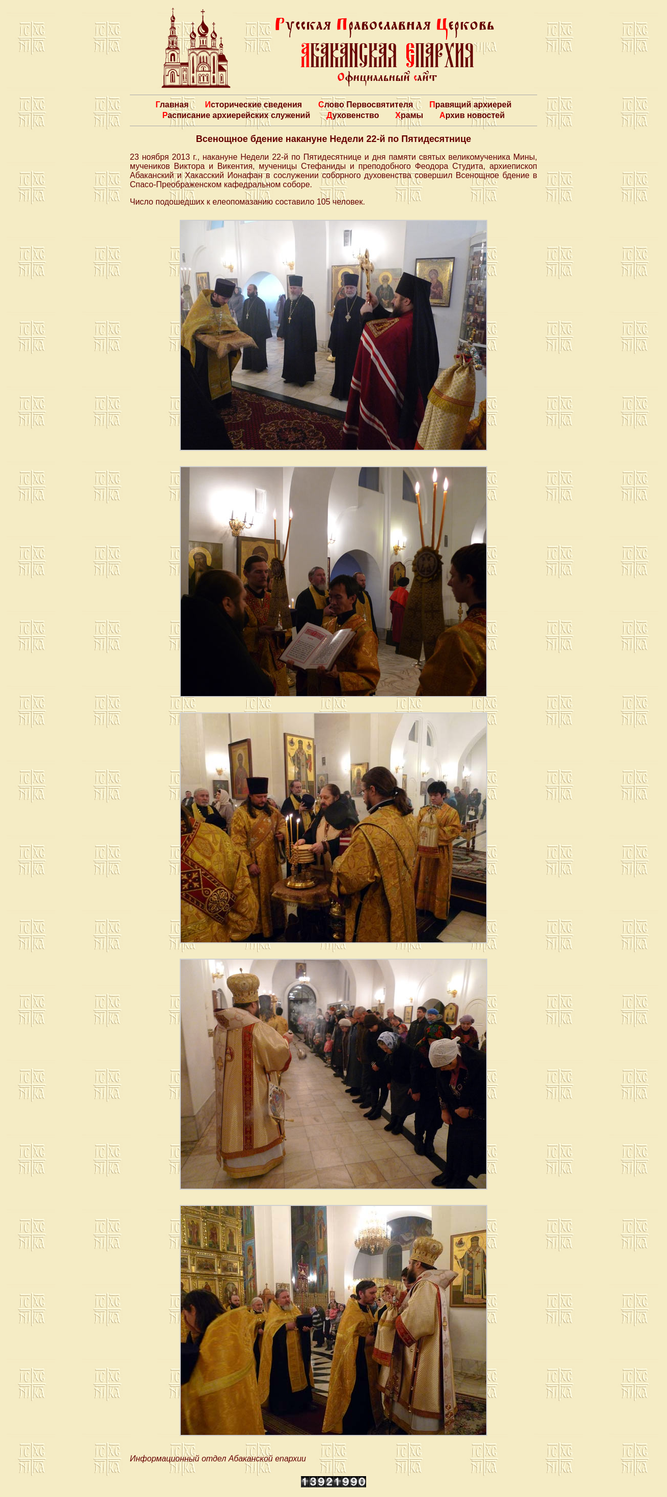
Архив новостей (472, 115)
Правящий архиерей (470, 104)
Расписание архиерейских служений (236, 115)
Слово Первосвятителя (365, 104)
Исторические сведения (253, 104)
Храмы (409, 115)
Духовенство (352, 115)
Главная (171, 104)
